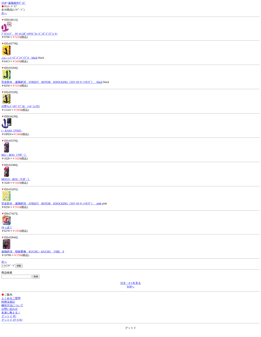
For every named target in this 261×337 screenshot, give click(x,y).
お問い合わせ (9, 309)
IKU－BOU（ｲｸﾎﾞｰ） (14, 154)
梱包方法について (12, 305)
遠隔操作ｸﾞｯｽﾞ (17, 3)
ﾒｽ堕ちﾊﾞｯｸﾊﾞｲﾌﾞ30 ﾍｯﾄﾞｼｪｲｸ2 (20, 106)
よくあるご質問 (10, 298)
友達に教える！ (10, 312)
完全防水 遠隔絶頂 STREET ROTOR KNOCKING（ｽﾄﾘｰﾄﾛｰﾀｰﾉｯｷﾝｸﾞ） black (51, 82)
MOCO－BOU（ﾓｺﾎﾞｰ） (15, 179)
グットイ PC (8, 316)
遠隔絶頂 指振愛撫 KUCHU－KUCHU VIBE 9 (32, 251)
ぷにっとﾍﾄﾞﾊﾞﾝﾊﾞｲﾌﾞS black (19, 57)
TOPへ (131, 286)
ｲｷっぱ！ (6, 227)
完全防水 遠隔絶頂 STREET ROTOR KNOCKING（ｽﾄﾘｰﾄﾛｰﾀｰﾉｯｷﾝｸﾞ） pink (51, 203)
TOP (3, 3)
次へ (4, 13)
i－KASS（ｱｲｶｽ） (12, 130)
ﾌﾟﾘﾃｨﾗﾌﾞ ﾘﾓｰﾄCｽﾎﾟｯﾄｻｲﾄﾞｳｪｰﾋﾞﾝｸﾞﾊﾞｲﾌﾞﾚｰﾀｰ (29, 33)
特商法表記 (8, 301)
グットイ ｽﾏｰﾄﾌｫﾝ (12, 319)
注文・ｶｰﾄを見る (130, 283)
